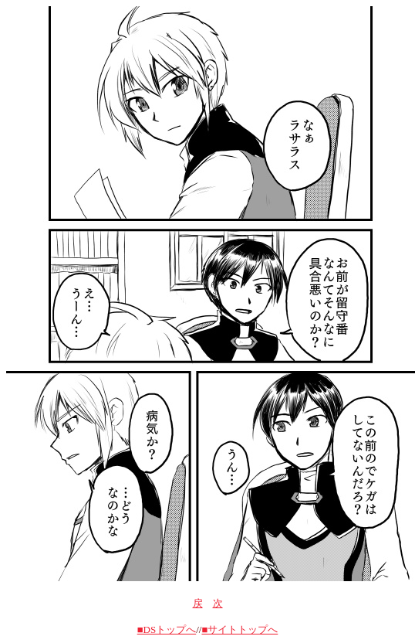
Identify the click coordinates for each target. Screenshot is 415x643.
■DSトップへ (166, 629)
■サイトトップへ (239, 629)
